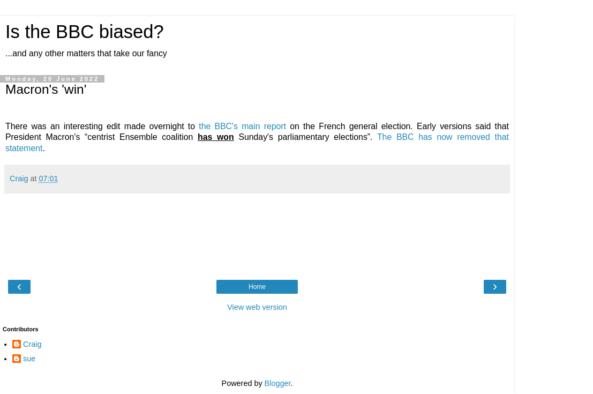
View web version (257, 307)
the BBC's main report (242, 126)
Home (257, 287)
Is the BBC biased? (84, 31)
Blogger (278, 383)
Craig (32, 344)
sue (29, 358)
